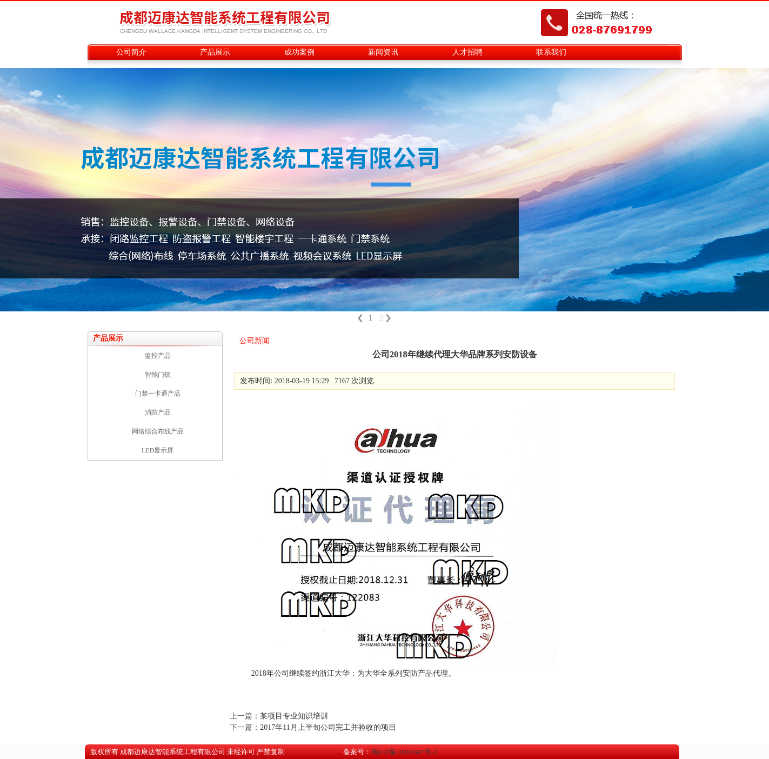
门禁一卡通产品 (157, 393)
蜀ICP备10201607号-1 (404, 752)
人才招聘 (467, 52)
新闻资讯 (383, 52)
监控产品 (158, 355)
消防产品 (158, 412)
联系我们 (551, 52)
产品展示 (215, 52)
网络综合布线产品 (158, 431)
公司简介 (131, 52)
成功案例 (299, 52)
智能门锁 (158, 374)
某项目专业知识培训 (294, 716)
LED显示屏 (157, 450)
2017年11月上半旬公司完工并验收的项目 (328, 727)
